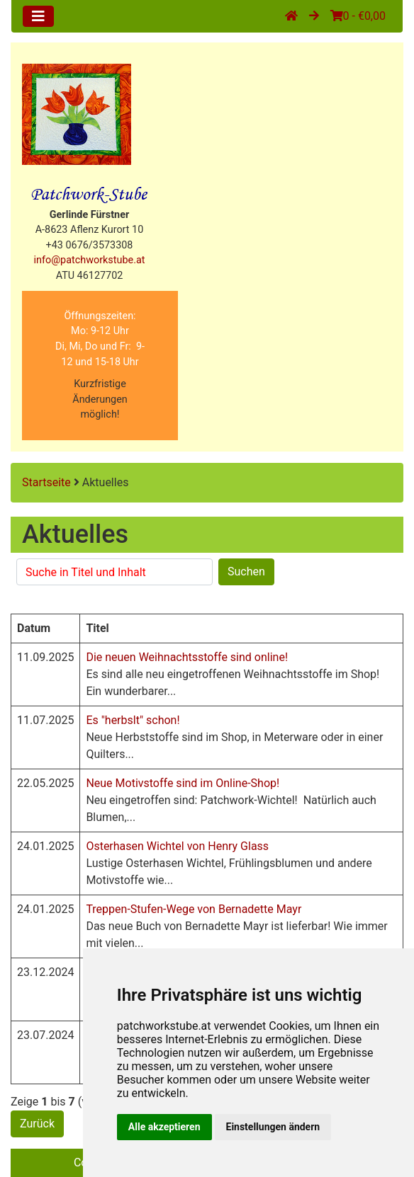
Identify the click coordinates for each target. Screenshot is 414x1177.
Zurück (37, 1123)
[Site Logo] (76, 114)
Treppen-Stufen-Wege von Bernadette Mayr (193, 909)
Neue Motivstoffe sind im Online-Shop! (182, 783)
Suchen (246, 571)
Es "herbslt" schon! (132, 720)
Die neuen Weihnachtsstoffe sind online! (187, 657)
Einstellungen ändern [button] (273, 1126)
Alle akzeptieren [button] (164, 1126)
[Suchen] (114, 571)
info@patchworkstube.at (89, 260)
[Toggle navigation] (38, 16)
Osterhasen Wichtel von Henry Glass (177, 846)
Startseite (46, 482)
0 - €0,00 (358, 16)
